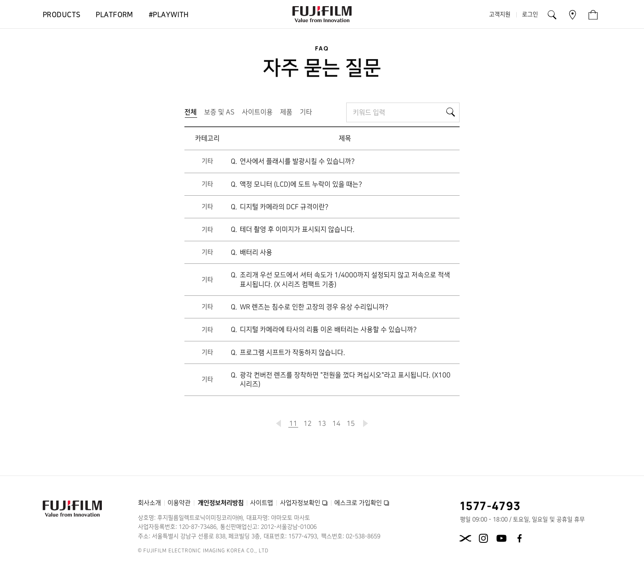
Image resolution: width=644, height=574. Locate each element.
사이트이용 (257, 112)
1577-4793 (490, 505)
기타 (306, 112)
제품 (286, 112)
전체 (192, 114)
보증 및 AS (219, 112)
